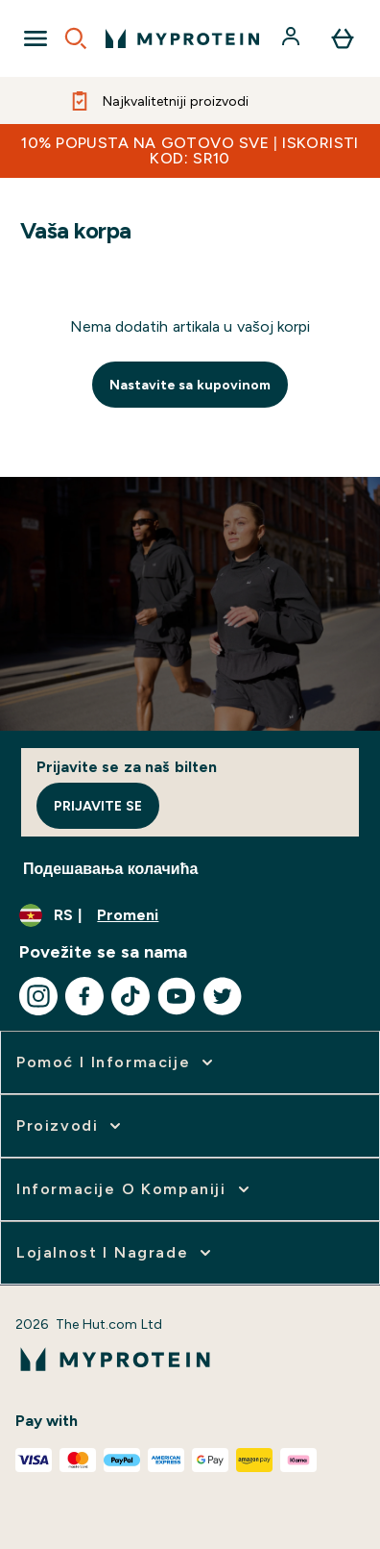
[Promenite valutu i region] (190, 915)
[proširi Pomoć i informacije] (116, 1062)
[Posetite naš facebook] (84, 996)
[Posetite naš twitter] (222, 996)
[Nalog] (292, 38)
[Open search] (75, 38)
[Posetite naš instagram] (38, 996)
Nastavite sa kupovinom (190, 384)
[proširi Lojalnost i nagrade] (115, 1252)
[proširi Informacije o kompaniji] (134, 1189)
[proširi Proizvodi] (70, 1126)
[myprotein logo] (182, 38)
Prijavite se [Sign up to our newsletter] (98, 805)
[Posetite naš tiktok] (130, 996)
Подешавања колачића (110, 869)
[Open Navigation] (35, 38)
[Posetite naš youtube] (176, 996)
